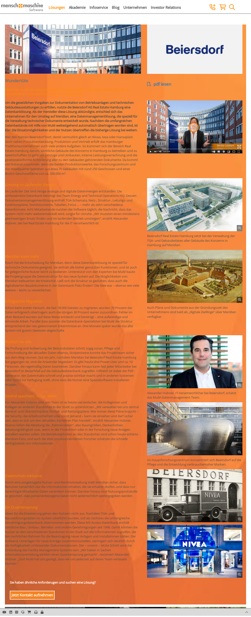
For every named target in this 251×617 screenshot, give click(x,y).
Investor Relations (166, 7)
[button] (194, 127)
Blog (115, 7)
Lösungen (57, 7)
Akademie (77, 7)
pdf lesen (159, 84)
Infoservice (98, 7)
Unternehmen (135, 7)
